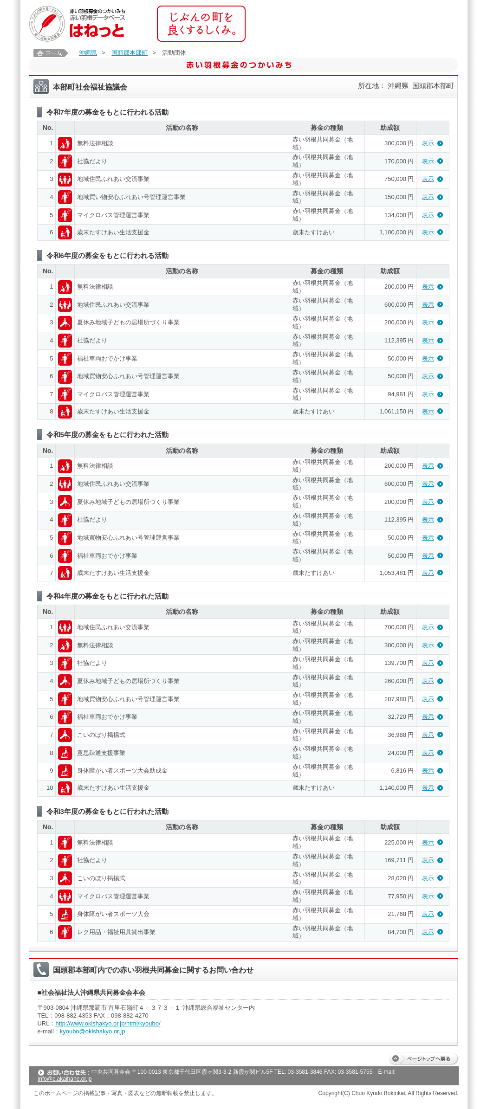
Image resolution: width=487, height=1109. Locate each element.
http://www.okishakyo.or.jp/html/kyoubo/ (107, 1023)
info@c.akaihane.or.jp (65, 1079)
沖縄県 (88, 52)
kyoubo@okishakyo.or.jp (92, 1031)
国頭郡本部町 (129, 52)
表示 (428, 143)
